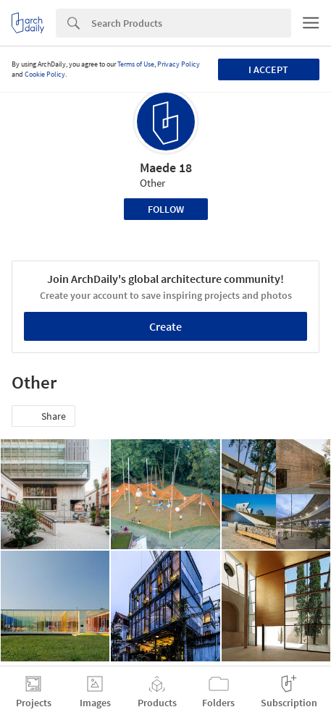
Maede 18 (166, 167)
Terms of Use (135, 64)
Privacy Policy (178, 64)
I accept (268, 69)
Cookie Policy (45, 74)
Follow (166, 209)
